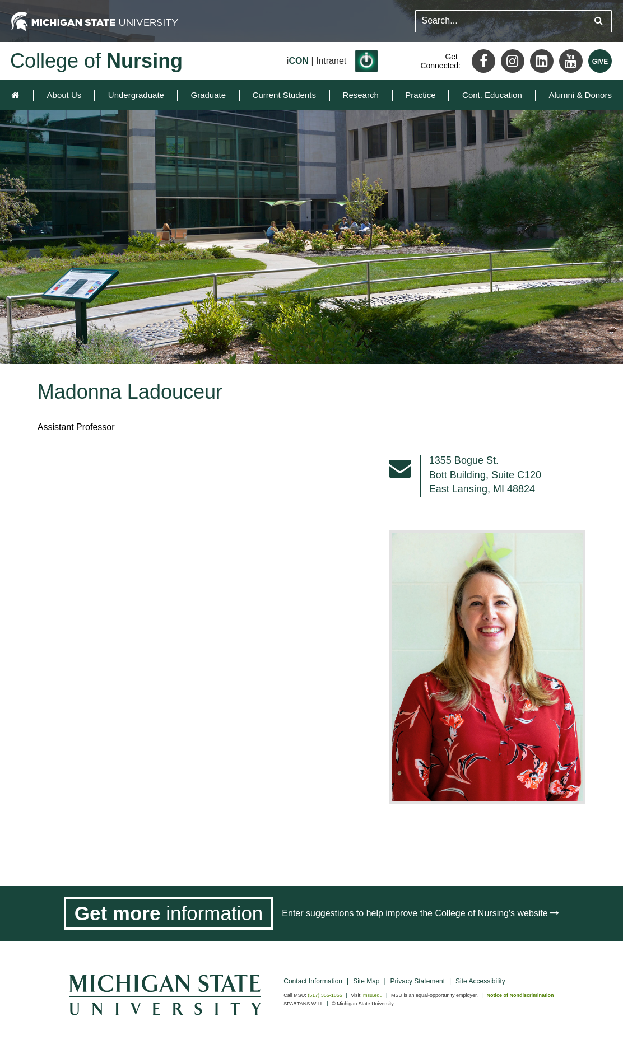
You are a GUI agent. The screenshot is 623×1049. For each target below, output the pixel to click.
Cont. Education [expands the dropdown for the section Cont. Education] (492, 95)
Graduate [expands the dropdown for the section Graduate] (208, 95)
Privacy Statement (417, 981)
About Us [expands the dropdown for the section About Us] (64, 95)
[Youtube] (571, 61)
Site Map (366, 981)
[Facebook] (483, 61)
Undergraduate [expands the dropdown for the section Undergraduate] (136, 95)
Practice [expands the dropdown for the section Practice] (420, 95)
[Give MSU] (600, 61)
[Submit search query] (598, 21)
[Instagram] (512, 61)
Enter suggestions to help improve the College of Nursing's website (420, 913)
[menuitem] (64, 95)
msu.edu (373, 995)
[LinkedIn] (542, 61)
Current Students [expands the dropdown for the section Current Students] (284, 95)
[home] (17, 95)
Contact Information (312, 981)
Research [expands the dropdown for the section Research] (361, 95)
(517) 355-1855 (325, 995)
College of (96, 60)
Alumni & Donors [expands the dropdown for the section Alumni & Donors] (580, 95)
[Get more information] (169, 913)
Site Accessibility (480, 981)
